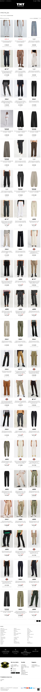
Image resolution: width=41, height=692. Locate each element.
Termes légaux (34, 664)
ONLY (28, 640)
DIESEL (28, 633)
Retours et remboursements (24, 672)
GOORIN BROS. (2, 637)
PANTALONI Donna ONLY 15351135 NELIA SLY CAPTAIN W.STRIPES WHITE (20, 105)
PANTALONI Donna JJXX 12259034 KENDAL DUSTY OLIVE (6, 465)
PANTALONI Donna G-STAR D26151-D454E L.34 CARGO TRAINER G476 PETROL (6, 225)
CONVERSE (16, 631)
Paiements (23, 670)
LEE (27, 639)
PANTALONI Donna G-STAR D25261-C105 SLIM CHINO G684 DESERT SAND (34, 285)
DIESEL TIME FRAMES (17, 633)
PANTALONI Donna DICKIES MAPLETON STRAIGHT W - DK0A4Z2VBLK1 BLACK (6, 285)
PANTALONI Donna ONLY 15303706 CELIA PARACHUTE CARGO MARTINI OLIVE (20, 615)
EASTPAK (2, 635)
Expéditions (23, 673)
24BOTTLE (2, 628)
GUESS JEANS (16, 637)
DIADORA (28, 632)
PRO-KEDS (2, 641)
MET (14, 640)
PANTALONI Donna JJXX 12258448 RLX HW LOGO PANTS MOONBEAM (20, 495)
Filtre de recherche (4, 18)
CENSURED (2, 631)
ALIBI (28, 628)
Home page (23, 664)
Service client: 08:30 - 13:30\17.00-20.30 (25, 667)
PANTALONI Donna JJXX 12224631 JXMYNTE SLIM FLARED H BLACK (20, 555)
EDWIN (15, 635)
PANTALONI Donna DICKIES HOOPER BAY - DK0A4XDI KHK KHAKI (20, 405)
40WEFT (15, 628)
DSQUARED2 (16, 634)
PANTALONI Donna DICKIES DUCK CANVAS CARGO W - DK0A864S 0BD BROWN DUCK (7, 405)
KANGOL (1, 639)
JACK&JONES (2, 638)
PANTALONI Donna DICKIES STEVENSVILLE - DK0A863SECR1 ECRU (34, 255)
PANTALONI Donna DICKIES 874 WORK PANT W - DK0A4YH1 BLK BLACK (6, 585)
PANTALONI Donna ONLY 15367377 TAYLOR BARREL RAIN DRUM (20, 75)
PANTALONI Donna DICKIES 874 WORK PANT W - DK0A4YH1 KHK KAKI (34, 555)
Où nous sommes (24, 674)
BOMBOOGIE (2, 630)
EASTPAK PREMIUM (30, 634)
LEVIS (1, 640)
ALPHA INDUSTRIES (3, 629)
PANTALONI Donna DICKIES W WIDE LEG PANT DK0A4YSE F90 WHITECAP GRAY (20, 465)
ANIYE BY (28, 629)
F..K (0, 636)
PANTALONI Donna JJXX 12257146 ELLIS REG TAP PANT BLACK (7, 315)
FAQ (22, 669)
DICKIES (1, 633)
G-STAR (28, 636)
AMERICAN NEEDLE (17, 629)
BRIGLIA (15, 630)
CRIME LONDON (29, 631)
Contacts (2, 679)
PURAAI (15, 641)
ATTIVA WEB (5, 690)
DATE (15, 632)
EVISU (28, 635)
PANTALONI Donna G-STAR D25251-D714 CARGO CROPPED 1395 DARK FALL (20, 375)
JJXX (28, 638)
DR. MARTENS (2, 634)
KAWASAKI (15, 639)
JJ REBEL (15, 638)
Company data (15, 687)
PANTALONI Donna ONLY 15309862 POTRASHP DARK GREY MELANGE (7, 105)
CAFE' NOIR (29, 630)
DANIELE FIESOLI (3, 632)
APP (1, 680)
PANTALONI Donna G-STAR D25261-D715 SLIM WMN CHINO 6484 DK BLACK (34, 405)
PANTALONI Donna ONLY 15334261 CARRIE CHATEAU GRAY (7, 255)
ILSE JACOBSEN (30, 637)
